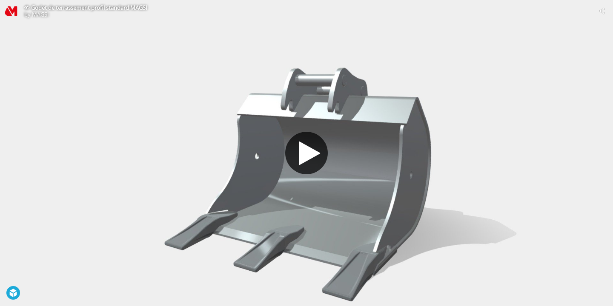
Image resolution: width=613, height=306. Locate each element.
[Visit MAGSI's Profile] (11, 11)
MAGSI (40, 14)
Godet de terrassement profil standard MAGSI (89, 7)
